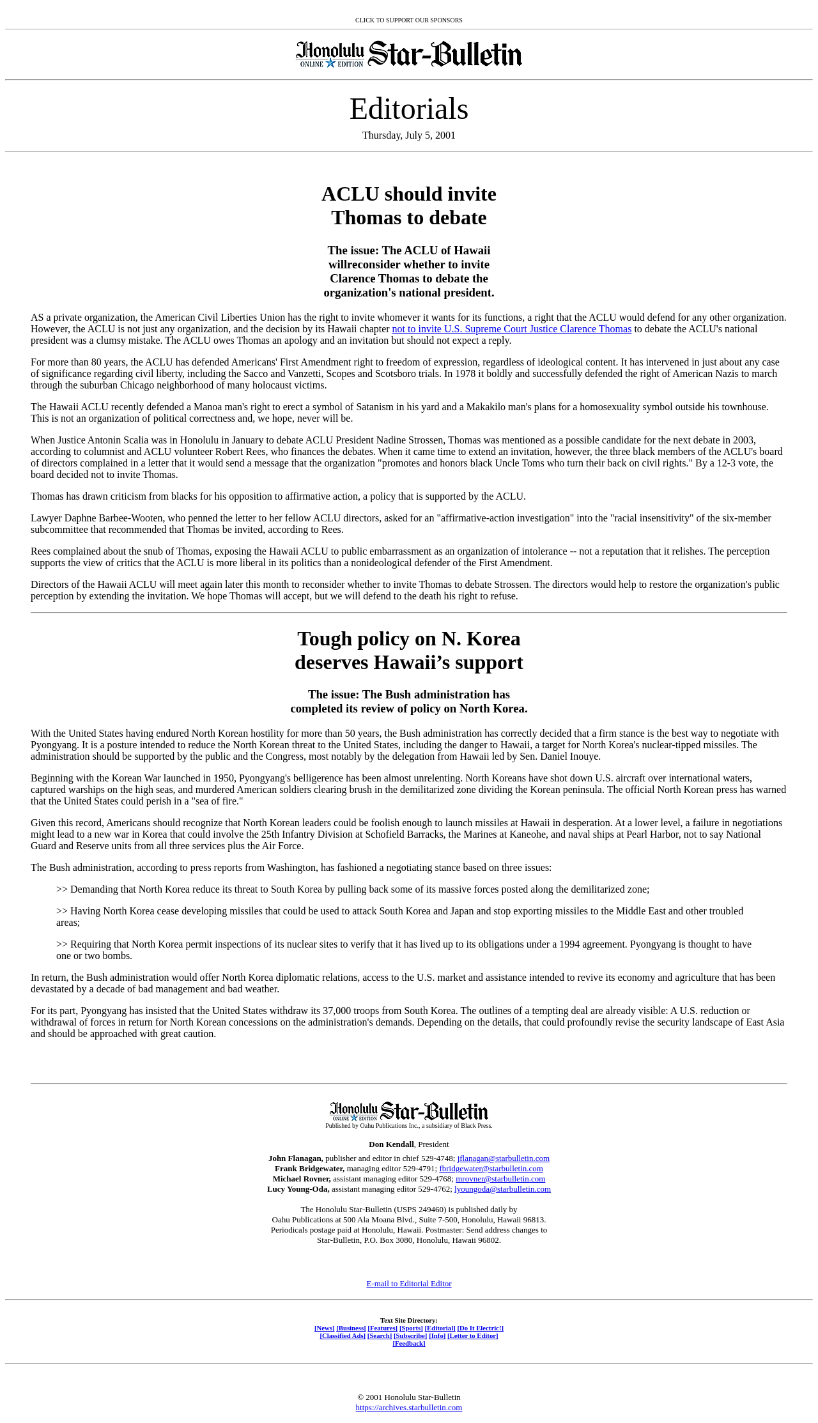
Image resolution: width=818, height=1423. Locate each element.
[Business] (351, 1328)
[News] (324, 1328)
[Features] (382, 1328)
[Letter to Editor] (472, 1335)
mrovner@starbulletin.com (500, 1178)
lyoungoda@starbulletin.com (502, 1189)
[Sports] (411, 1328)
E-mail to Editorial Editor (408, 1283)
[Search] (379, 1335)
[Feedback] (408, 1343)
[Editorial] (439, 1328)
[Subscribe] (410, 1335)
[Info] (437, 1335)
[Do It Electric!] (480, 1328)
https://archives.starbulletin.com (409, 1407)
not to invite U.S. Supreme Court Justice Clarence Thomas (512, 328)
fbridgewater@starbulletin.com (491, 1168)
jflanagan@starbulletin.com (504, 1158)
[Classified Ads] (343, 1335)
